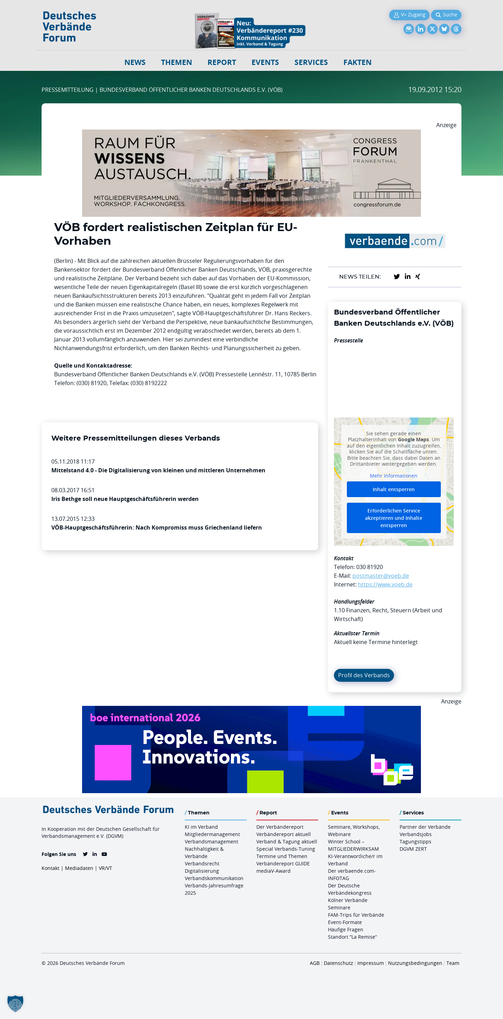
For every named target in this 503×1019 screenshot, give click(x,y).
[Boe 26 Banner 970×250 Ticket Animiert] (251, 710)
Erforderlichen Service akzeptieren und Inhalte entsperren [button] (393, 518)
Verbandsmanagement (211, 841)
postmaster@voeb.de (380, 575)
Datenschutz (338, 963)
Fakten (357, 62)
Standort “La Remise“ (352, 936)
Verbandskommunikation (214, 878)
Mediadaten (79, 868)
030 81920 (369, 567)
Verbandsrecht (202, 863)
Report (221, 62)
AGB (315, 963)
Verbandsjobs (416, 834)
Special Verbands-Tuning (285, 849)
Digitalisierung (202, 870)
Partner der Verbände (425, 827)
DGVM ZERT (413, 849)
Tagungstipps (415, 841)
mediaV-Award (273, 870)
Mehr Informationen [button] (393, 475)
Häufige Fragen (345, 929)
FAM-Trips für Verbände (356, 914)
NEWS (135, 62)
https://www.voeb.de (385, 584)
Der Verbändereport (280, 827)
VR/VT (105, 868)
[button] (15, 1003)
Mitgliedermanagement (212, 834)
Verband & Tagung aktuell (286, 841)
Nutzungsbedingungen (415, 963)
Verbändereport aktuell (283, 834)
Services (311, 62)
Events (265, 62)
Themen (176, 62)
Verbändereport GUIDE (283, 863)
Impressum (370, 963)
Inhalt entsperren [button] (394, 489)
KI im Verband (201, 827)
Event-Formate (345, 922)
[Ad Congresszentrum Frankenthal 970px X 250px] (251, 134)
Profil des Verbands (364, 675)
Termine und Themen (281, 856)
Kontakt (50, 868)
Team (452, 963)
